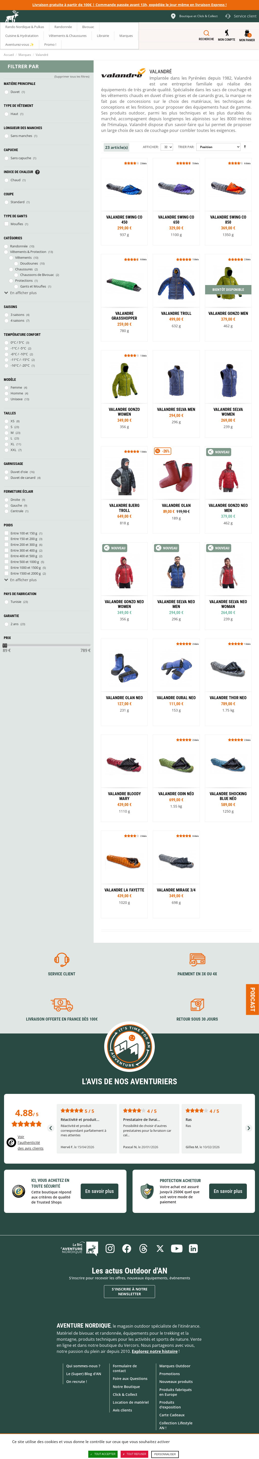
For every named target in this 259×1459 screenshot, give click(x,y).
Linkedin (193, 1248)
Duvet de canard (23, 477)
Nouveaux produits (176, 1381)
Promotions (169, 1373)
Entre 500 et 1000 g (25, 561)
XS (12, 421)
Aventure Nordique (84, 1325)
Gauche (16, 505)
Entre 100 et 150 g (24, 533)
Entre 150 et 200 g (24, 538)
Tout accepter (103, 1454)
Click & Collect (125, 1394)
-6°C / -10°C (19, 354)
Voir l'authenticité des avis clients (31, 1142)
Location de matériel (131, 1402)
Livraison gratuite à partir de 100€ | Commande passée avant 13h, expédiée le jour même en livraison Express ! (129, 4)
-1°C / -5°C (18, 348)
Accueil (9, 55)
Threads (143, 1248)
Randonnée (19, 246)
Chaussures (24, 269)
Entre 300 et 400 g (24, 550)
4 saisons (17, 320)
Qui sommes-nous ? (83, 1365)
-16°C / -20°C (20, 365)
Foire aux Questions (130, 1378)
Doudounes (29, 263)
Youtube (176, 1248)
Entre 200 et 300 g (24, 544)
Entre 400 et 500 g (24, 556)
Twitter (160, 1248)
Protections (24, 280)
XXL (13, 450)
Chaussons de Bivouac (37, 274)
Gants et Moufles (33, 286)
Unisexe (17, 399)
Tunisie (16, 601)
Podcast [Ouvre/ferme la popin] (252, 999)
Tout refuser (134, 1454)
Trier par (185, 147)
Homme (17, 393)
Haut (14, 113)
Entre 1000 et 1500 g (26, 567)
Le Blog (79, 1248)
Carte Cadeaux (172, 1415)
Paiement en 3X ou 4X (197, 974)
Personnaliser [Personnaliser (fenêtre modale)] (165, 1454)
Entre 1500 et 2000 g (26, 573)
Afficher (150, 147)
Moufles (17, 224)
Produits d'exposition (170, 1404)
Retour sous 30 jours (197, 1019)
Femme (16, 387)
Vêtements (23, 257)
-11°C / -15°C (20, 359)
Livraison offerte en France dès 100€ (62, 1019)
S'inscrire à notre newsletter (129, 1292)
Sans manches (21, 135)
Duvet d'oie (19, 471)
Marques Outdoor (174, 1365)
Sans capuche (21, 158)
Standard (18, 202)
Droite (15, 499)
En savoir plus (99, 1191)
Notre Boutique (126, 1386)
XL (12, 444)
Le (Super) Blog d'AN (83, 1373)
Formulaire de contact (125, 1368)
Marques (24, 55)
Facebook (126, 1248)
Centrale (17, 511)
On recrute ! (76, 1381)
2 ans (14, 624)
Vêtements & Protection (28, 251)
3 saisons (17, 314)
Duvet (15, 91)
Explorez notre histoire (155, 1351)
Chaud (15, 180)
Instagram (110, 1248)
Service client (61, 974)
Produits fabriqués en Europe (175, 1392)
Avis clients (122, 1410)
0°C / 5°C (17, 342)
